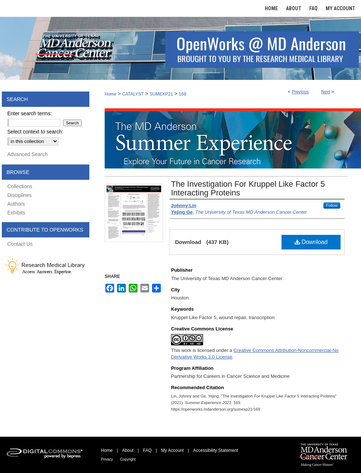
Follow (332, 205)
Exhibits (16, 213)
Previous (300, 91)
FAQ (147, 450)
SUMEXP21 (161, 94)
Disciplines (19, 195)
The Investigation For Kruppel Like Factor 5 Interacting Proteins (248, 188)
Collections (19, 186)
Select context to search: (35, 132)
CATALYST (133, 94)
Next (325, 91)
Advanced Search (27, 154)
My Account (172, 450)
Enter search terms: (29, 113)
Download (311, 242)
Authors (16, 204)
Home (110, 94)
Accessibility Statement (215, 450)
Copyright (128, 459)
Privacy (107, 459)
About (127, 450)
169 (182, 94)
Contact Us (19, 244)
